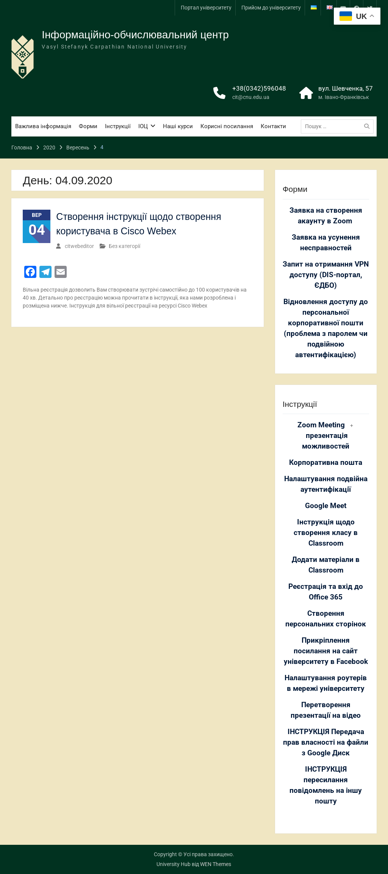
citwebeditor (79, 246)
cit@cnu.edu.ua (250, 97)
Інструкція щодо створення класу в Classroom (326, 533)
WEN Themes (215, 864)
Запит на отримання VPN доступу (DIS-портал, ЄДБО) (326, 275)
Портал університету (206, 8)
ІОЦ (143, 126)
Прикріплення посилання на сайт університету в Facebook (326, 651)
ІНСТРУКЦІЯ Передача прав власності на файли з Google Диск (325, 742)
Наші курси (178, 126)
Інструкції (118, 126)
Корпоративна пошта (325, 462)
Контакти (273, 126)
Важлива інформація (43, 126)
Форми (88, 126)
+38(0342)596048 (259, 88)
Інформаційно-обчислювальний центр (135, 35)
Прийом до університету (271, 8)
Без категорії (124, 246)
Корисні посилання (226, 126)
